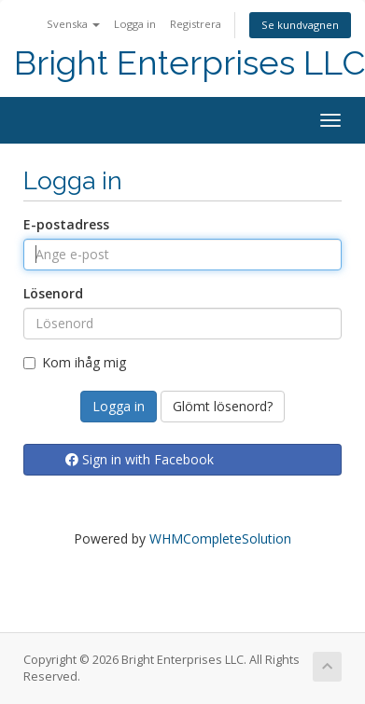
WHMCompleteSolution (220, 538)
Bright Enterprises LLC (189, 63)
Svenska (73, 24)
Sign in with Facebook (139, 459)
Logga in (135, 24)
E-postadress (66, 224)
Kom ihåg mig (74, 362)
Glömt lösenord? (223, 406)
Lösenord (53, 293)
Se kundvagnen (300, 25)
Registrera (195, 24)
